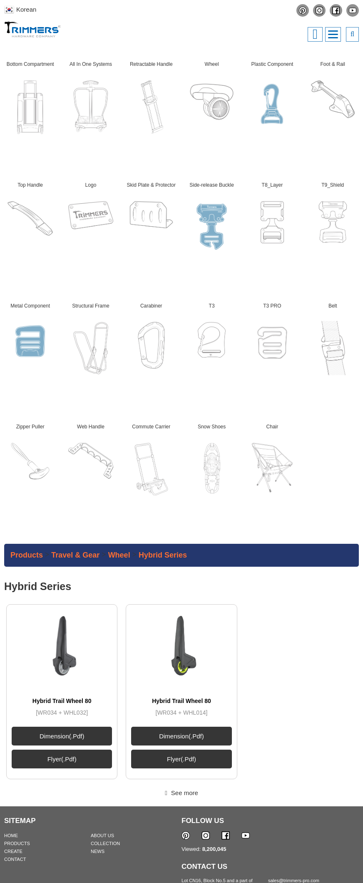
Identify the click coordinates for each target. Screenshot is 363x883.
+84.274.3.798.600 (291, 837)
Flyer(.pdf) (62, 701)
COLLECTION (105, 786)
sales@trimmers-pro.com (293, 823)
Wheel (119, 555)
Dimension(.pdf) (62, 679)
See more (181, 735)
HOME (11, 778)
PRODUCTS (17, 786)
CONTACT (15, 802)
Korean (26, 9)
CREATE (13, 794)
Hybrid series (163, 555)
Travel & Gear (75, 555)
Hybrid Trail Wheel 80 (62, 643)
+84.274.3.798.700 (291, 830)
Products (26, 555)
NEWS (97, 794)
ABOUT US (102, 778)
